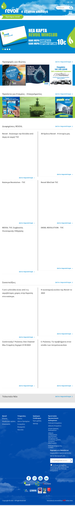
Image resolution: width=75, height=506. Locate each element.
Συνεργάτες (21, 424)
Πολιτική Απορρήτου (55, 423)
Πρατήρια (13, 16)
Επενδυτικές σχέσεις (8, 421)
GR (68, 2)
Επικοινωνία (6, 424)
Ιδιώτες (19, 419)
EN (72, 2)
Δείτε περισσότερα (63, 62)
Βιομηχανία (21, 427)
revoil (9, 8)
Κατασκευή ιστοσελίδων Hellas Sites (60, 501)
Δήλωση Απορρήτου (54, 426)
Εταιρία (4, 419)
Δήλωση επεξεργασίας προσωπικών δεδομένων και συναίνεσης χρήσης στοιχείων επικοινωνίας (54, 438)
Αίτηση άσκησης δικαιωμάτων (53, 429)
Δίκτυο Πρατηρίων (23, 421)
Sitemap (35, 424)
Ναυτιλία (20, 430)
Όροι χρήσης (37, 421)
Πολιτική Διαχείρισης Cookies (55, 446)
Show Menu (70, 13)
